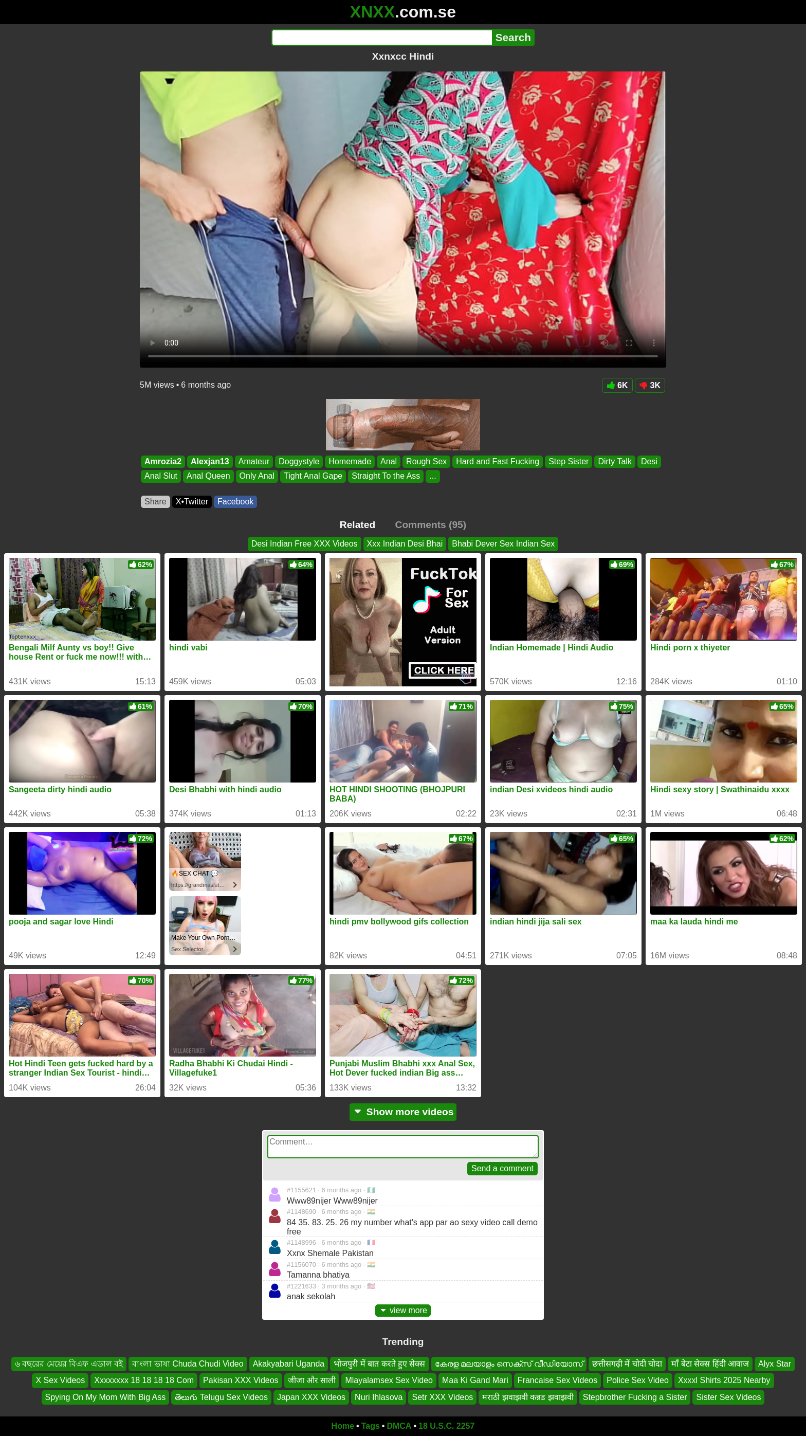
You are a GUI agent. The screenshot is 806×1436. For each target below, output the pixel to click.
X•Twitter (192, 501)
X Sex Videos (60, 1380)
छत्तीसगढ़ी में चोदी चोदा (627, 1363)
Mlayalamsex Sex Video (388, 1380)
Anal (388, 461)
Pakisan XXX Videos (240, 1380)
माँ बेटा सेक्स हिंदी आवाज (710, 1363)
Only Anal (257, 476)
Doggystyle (299, 461)
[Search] (381, 37)
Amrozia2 (162, 461)
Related (357, 524)
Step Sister (568, 461)
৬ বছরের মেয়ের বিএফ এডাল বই (69, 1363)
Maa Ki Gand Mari (475, 1380)
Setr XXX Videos (442, 1397)
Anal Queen (208, 476)
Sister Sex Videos (728, 1397)
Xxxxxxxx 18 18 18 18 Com (144, 1380)
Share (155, 501)
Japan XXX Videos (311, 1397)
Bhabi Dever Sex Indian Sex (503, 543)
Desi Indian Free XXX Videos (304, 543)
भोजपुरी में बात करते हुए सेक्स (379, 1363)
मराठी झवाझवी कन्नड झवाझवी (527, 1397)
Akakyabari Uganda (289, 1363)
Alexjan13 (210, 461)
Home (343, 1426)
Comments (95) (431, 524)
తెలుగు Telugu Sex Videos (221, 1397)
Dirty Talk (615, 461)
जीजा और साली (312, 1380)
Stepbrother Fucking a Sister (635, 1397)
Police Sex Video (638, 1380)
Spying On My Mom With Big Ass (105, 1397)
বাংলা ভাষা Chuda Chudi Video (187, 1363)
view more (403, 1310)
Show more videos (403, 1111)
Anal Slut (160, 476)
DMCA (399, 1426)
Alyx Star (774, 1363)
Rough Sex (426, 461)
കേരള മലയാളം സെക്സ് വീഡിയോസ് (509, 1363)
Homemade (349, 461)
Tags (370, 1426)
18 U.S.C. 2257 (446, 1426)
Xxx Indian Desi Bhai (405, 543)
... (432, 476)
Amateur (254, 461)
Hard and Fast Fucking (497, 461)
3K (650, 385)
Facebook (235, 501)
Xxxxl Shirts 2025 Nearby (724, 1380)
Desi (649, 461)
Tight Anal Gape (313, 476)
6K (617, 385)
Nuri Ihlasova (378, 1397)
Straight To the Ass (386, 476)
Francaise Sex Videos (557, 1380)
